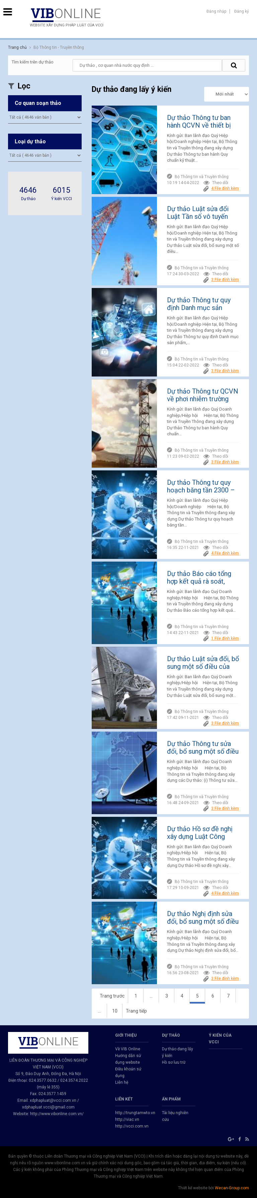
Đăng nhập (216, 11)
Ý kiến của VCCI (220, 1038)
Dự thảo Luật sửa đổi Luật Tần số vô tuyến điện (198, 216)
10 (114, 1011)
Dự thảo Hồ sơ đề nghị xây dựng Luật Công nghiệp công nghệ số (200, 836)
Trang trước (112, 996)
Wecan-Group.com (232, 1188)
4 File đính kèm (225, 188)
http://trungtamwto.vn (135, 1112)
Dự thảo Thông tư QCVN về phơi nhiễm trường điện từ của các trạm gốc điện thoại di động (202, 402)
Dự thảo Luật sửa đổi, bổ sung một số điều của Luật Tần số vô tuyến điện (203, 670)
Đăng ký (241, 11)
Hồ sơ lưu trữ (173, 1062)
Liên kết (124, 1099)
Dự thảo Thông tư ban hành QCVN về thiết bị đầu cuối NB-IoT (199, 125)
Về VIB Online (127, 1049)
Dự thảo (171, 1035)
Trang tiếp (136, 1011)
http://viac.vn (127, 1119)
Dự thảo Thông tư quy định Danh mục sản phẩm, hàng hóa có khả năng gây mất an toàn (200, 311)
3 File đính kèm (225, 279)
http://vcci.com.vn (132, 1126)
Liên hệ (121, 1082)
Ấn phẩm (171, 1099)
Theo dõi (215, 182)
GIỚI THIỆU (126, 1035)
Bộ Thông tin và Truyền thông (202, 176)
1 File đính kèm (225, 638)
